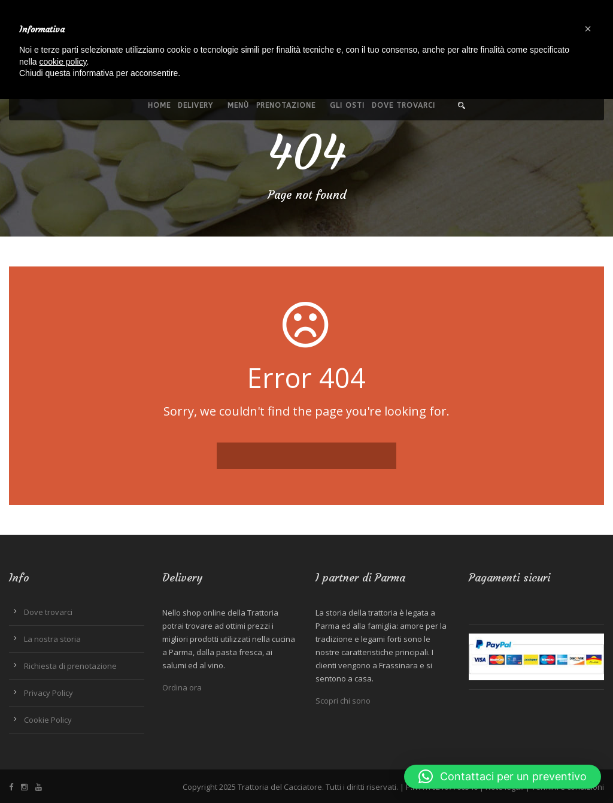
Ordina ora (182, 687)
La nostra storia (52, 639)
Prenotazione (285, 105)
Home (159, 105)
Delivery (195, 105)
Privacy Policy (48, 692)
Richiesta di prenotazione (70, 665)
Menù (238, 105)
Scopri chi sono (343, 700)
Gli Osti (347, 105)
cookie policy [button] (62, 61)
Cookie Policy (48, 719)
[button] (502, 777)
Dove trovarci (403, 105)
